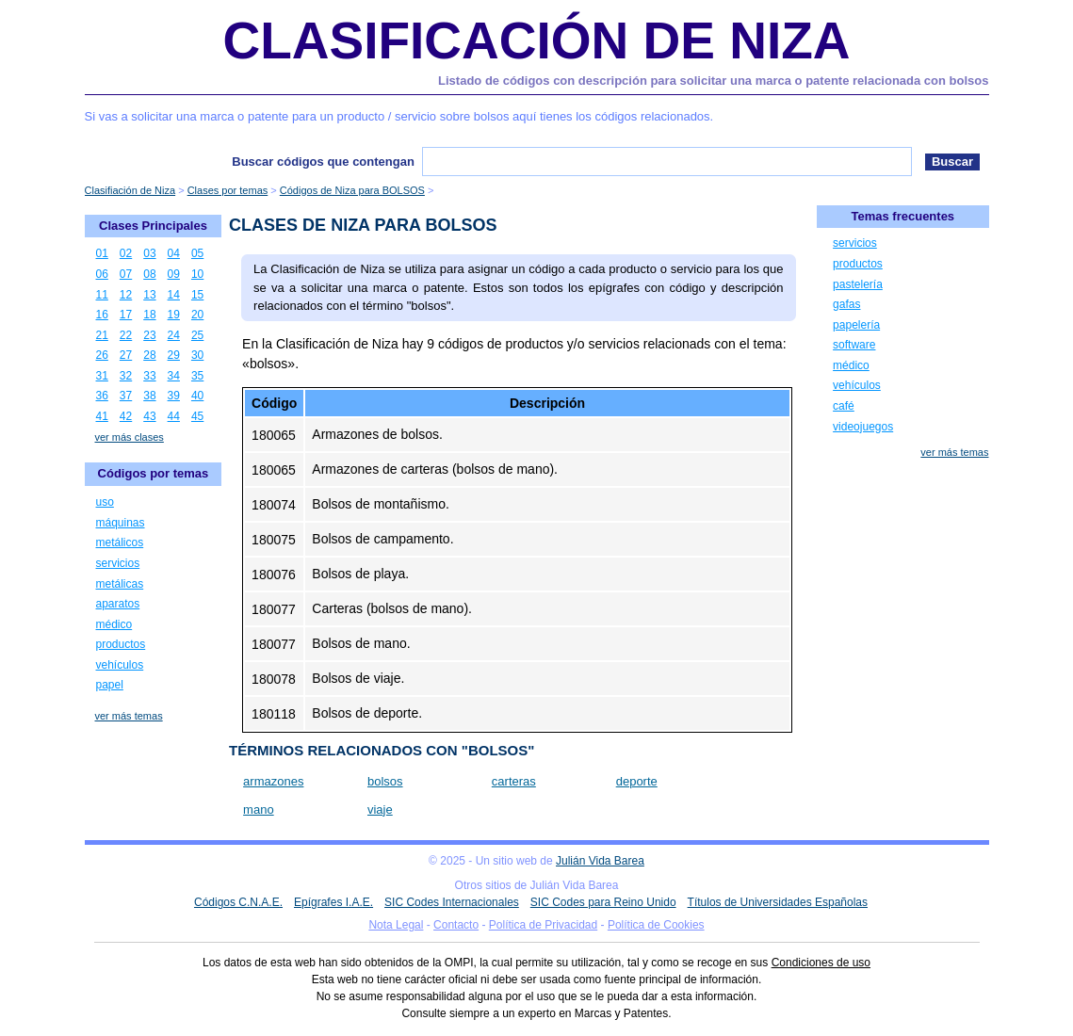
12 (126, 294)
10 (197, 274)
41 (102, 416)
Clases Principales (153, 226)
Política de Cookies (656, 924)
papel (109, 684)
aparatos (118, 603)
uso (105, 502)
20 (197, 314)
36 (102, 395)
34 (174, 375)
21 (102, 335)
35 (197, 375)
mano (258, 809)
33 (149, 375)
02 (126, 253)
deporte (637, 781)
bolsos (385, 781)
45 (197, 416)
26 (102, 355)
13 (149, 294)
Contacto (456, 924)
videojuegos (863, 426)
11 (102, 294)
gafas (846, 304)
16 (102, 314)
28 (149, 355)
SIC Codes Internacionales (451, 902)
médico (114, 624)
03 (149, 253)
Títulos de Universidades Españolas (778, 902)
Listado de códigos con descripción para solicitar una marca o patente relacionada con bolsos (713, 80)
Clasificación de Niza (536, 40)
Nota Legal (395, 924)
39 (174, 395)
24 (174, 335)
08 (149, 274)
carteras (514, 781)
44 (174, 416)
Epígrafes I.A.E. (333, 902)
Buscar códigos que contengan (323, 161)
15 (197, 294)
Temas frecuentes (903, 216)
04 (174, 253)
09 (174, 274)
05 (197, 253)
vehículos (120, 665)
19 (174, 314)
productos (121, 644)
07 (126, 274)
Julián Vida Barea (600, 860)
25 (197, 335)
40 (197, 395)
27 (126, 355)
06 (102, 274)
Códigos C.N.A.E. (238, 902)
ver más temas (129, 715)
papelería (856, 325)
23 (149, 335)
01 (102, 253)
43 (149, 416)
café (843, 406)
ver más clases (129, 437)
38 (149, 395)
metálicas (120, 584)
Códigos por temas (153, 473)
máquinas (120, 522)
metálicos (120, 542)
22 (126, 335)
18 (149, 314)
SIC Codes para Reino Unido (603, 902)
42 (126, 416)
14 (174, 294)
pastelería (858, 284)
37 (126, 395)
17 (126, 314)
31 (102, 375)
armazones (273, 781)
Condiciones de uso (821, 962)
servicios (118, 563)
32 (126, 375)
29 (174, 355)
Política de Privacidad (543, 924)
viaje (380, 809)
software (854, 344)
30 (197, 355)
